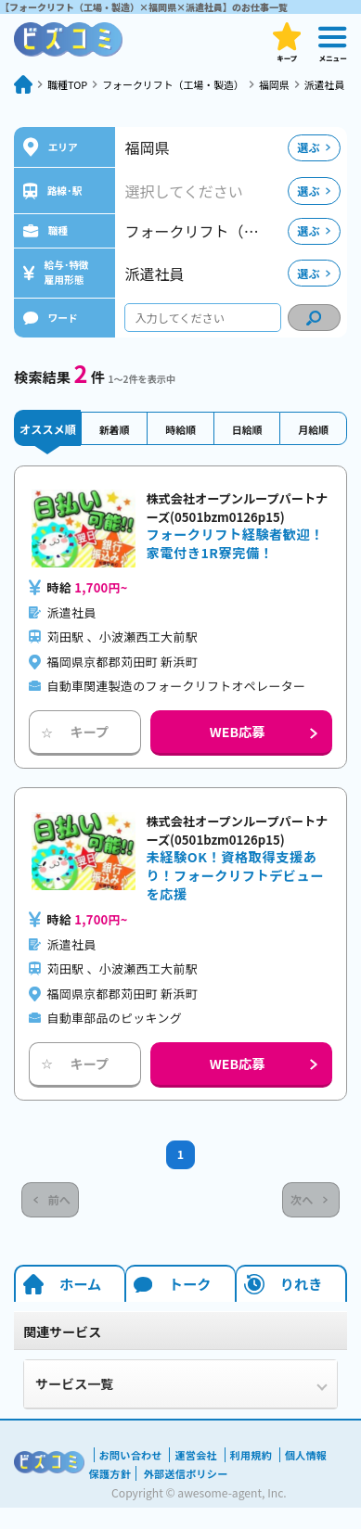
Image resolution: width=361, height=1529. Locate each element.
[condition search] (314, 334)
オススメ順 (47, 445)
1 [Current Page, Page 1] (180, 1174)
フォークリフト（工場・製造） (185, 84)
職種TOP (69, 84)
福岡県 (296, 84)
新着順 (114, 445)
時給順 (180, 445)
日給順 (247, 445)
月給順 (312, 445)
